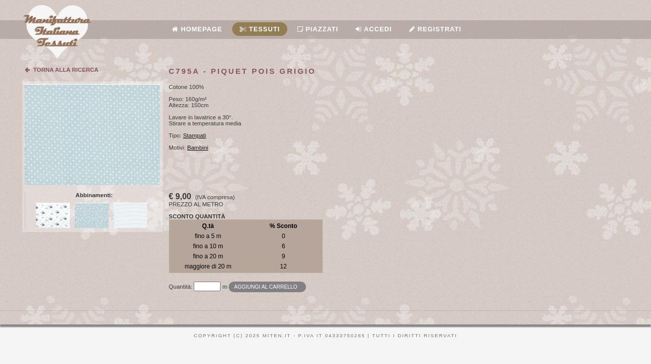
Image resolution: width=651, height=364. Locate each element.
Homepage (197, 29)
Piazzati (317, 29)
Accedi (374, 29)
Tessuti (260, 29)
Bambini (197, 148)
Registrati (435, 29)
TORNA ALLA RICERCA (61, 70)
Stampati (194, 135)
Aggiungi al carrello (265, 287)
